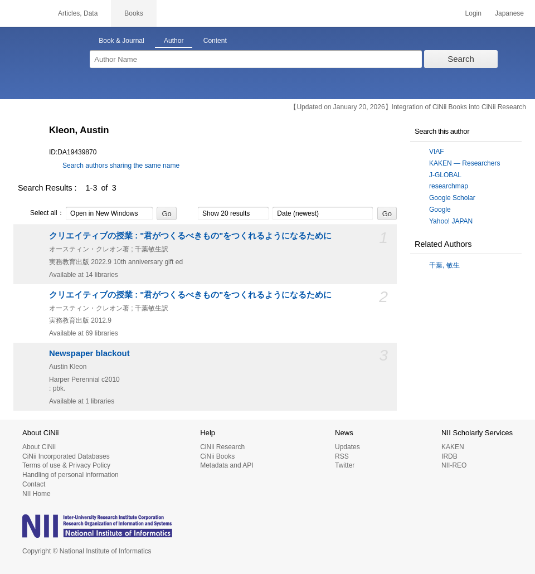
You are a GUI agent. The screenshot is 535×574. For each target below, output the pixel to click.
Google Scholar (452, 198)
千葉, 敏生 (444, 265)
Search (461, 59)
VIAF (436, 151)
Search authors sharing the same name (120, 165)
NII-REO (453, 465)
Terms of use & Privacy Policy (66, 465)
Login (473, 13)
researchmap (448, 186)
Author (173, 41)
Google (440, 209)
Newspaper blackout (89, 353)
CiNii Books (217, 456)
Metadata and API (226, 465)
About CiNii (39, 447)
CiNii (22, 13)
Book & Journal (121, 41)
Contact (33, 484)
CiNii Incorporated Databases (66, 456)
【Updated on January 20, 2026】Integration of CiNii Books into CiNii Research (408, 107)
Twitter (344, 465)
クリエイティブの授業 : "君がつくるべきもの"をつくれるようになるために (190, 235)
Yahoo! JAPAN (451, 221)
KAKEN (452, 447)
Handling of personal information (70, 475)
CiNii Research (222, 447)
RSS (342, 456)
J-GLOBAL (445, 175)
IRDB (449, 456)
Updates (347, 447)
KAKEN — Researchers (464, 163)
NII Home (36, 494)
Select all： (41, 213)
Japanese (509, 13)
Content (215, 41)
